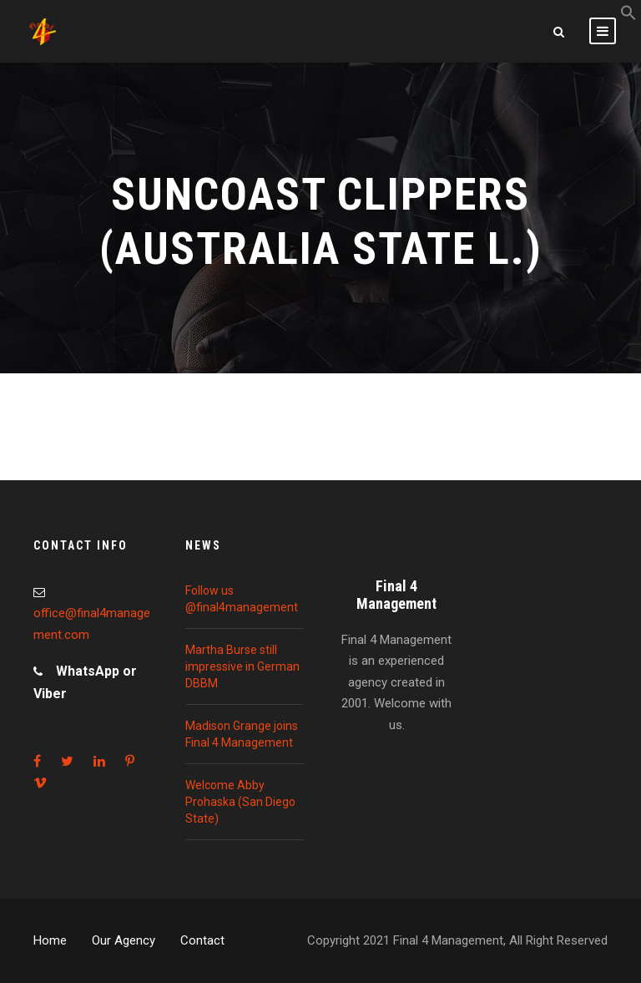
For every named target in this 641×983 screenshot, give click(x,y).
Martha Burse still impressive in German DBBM (242, 666)
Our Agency (123, 940)
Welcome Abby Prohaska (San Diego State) (240, 801)
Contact (202, 940)
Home (50, 940)
